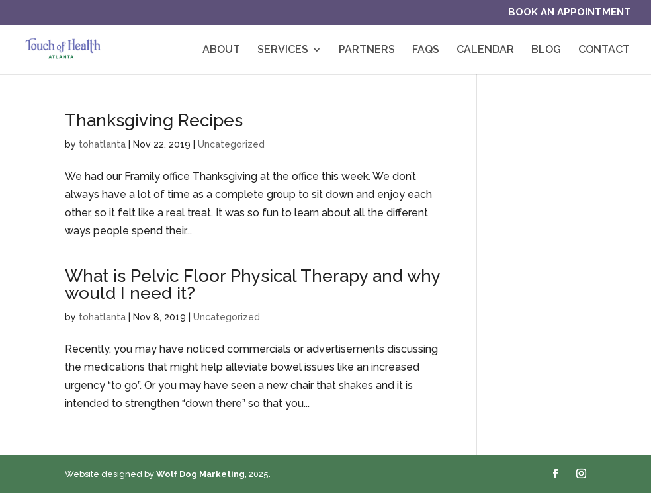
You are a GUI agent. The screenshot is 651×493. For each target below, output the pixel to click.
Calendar (485, 50)
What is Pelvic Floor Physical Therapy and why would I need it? (252, 284)
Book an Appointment (569, 12)
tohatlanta (102, 144)
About (221, 50)
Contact (604, 50)
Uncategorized (231, 144)
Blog (546, 50)
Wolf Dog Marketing (200, 474)
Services (282, 50)
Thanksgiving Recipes (154, 120)
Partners (367, 50)
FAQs (425, 50)
